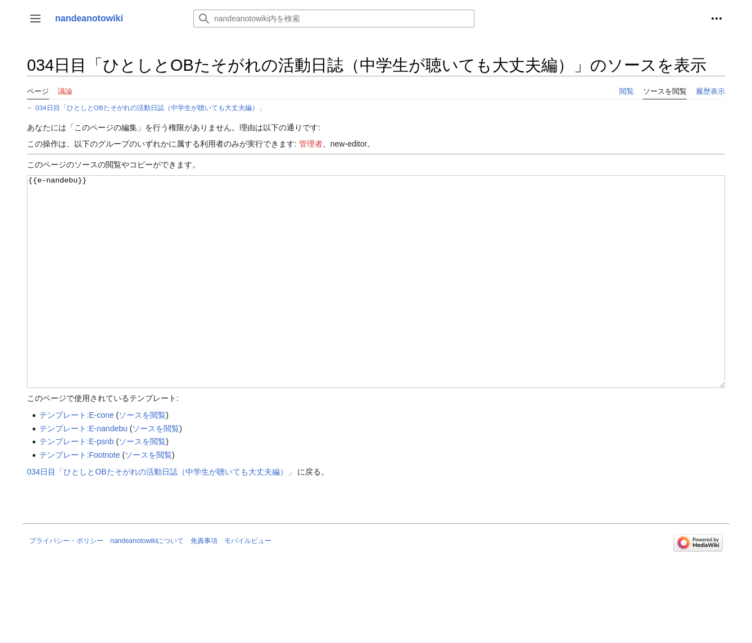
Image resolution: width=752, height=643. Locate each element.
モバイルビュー (247, 583)
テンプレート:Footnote (79, 496)
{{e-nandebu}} (376, 303)
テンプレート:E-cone (76, 457)
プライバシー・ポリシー (66, 583)
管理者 (311, 143)
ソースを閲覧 (142, 457)
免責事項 (204, 583)
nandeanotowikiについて (147, 583)
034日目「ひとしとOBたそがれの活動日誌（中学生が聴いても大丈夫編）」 (150, 107)
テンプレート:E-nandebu (83, 470)
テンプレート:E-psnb (76, 483)
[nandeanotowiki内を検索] (333, 19)
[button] (35, 18)
